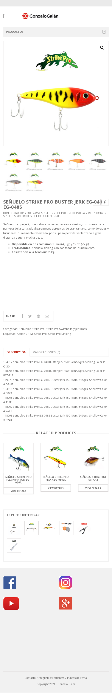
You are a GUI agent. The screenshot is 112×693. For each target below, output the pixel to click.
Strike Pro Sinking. (60, 334)
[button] (102, 48)
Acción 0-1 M (25, 334)
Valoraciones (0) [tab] (46, 352)
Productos (56, 32)
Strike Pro (40, 334)
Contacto (30, 678)
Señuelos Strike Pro (53, 213)
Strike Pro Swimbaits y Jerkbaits (87, 213)
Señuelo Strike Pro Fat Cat (93, 478)
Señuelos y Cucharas (26, 213)
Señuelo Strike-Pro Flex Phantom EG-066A (18, 479)
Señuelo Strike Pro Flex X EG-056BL (56, 478)
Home (6, 213)
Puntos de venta (77, 678)
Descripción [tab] (16, 352)
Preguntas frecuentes (51, 678)
